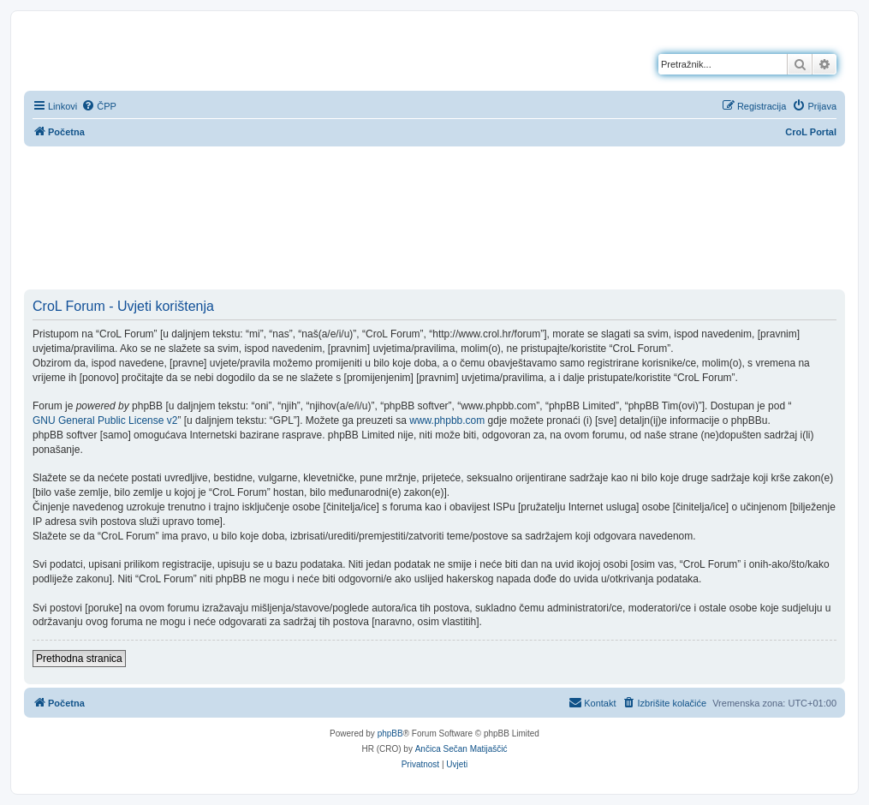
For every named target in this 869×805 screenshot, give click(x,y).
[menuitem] (98, 106)
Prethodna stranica (79, 659)
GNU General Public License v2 (105, 420)
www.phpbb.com (447, 420)
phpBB (390, 733)
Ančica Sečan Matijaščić (461, 749)
